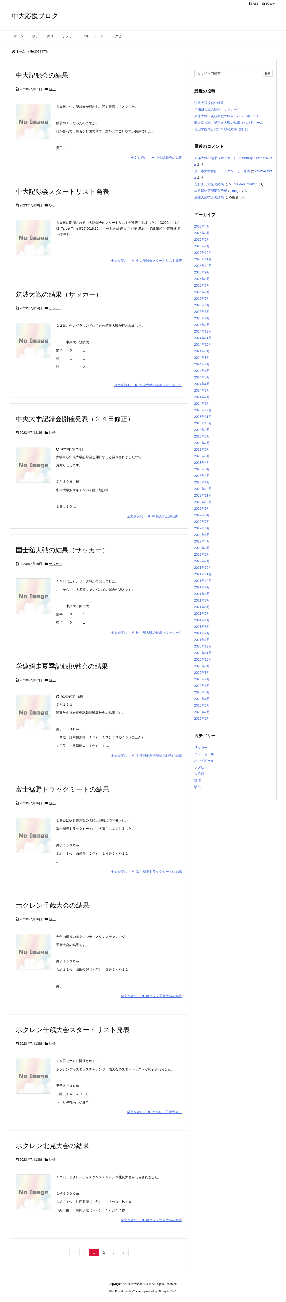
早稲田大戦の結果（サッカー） (217, 109)
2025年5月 (202, 298)
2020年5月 (202, 692)
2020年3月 (202, 705)
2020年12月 (203, 646)
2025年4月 (202, 305)
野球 (197, 780)
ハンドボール (204, 761)
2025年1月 (202, 325)
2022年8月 (202, 515)
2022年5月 (202, 535)
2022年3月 (202, 548)
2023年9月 (202, 430)
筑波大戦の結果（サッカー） (59, 294)
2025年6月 (202, 292)
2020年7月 (202, 679)
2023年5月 (202, 456)
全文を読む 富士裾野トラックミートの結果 (146, 871)
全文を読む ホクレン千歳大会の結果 (151, 996)
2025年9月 (202, 272)
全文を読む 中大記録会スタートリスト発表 (146, 260)
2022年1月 (202, 561)
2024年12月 (203, 331)
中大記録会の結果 (42, 75)
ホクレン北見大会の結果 (52, 1145)
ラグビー (200, 767)
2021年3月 (202, 627)
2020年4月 (202, 699)
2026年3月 (202, 233)
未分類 (199, 774)
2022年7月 (202, 522)
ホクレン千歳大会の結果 (52, 905)
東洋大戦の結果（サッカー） (215, 158)
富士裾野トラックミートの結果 (62, 789)
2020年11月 (203, 653)
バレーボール (204, 754)
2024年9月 (202, 351)
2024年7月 (202, 364)
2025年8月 (202, 279)
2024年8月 (202, 357)
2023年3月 (202, 469)
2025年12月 (203, 252)
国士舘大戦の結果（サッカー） (62, 550)
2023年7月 (202, 443)
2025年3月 (202, 312)
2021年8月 (202, 594)
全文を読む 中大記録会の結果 (156, 158)
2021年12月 (203, 567)
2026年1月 (202, 246)
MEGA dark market (242, 184)
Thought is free (167, 1291)
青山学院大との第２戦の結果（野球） (222, 129)
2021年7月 (202, 600)
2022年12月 (203, 489)
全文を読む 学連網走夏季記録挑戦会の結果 (146, 755)
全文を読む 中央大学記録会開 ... (154, 516)
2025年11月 (203, 259)
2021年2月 (202, 633)
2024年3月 (202, 390)
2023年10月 (203, 423)
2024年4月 (202, 384)
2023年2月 (202, 476)
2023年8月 (202, 436)
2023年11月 (203, 417)
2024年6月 (202, 371)
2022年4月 (202, 541)
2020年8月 (202, 672)
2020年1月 (202, 718)
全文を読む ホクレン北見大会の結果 (151, 1220)
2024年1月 (202, 403)
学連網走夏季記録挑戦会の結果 (62, 666)
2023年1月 (202, 482)
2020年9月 (202, 666)
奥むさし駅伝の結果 (209, 184)
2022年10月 (203, 502)
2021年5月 (202, 613)
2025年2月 (202, 318)
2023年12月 (203, 410)
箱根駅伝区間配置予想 (210, 191)
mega (236, 191)
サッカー (55, 308)
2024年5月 (202, 377)
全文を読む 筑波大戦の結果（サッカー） (148, 385)
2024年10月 (203, 344)
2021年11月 (203, 574)
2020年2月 (202, 712)
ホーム (20, 51)
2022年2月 (202, 554)
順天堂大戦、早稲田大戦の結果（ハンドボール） (230, 122)
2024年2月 (202, 397)
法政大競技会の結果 (209, 103)
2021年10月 (203, 581)
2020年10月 (203, 659)
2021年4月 (202, 620)
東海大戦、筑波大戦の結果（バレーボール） (227, 116)
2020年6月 (202, 686)
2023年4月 (202, 462)
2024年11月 (203, 338)
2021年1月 (202, 640)
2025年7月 (202, 285)
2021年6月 (202, 607)
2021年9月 (202, 587)
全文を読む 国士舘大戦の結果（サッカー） (146, 632)
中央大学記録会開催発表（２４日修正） (75, 419)
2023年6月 (202, 449)
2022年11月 (203, 495)
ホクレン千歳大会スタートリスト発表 (73, 1029)
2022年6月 (202, 528)
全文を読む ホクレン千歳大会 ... (154, 1112)
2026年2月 (202, 239)
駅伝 (52, 89)
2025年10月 (203, 266)
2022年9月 (202, 508)
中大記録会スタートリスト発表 (62, 191)
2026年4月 (202, 226)
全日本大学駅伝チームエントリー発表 (222, 171)
